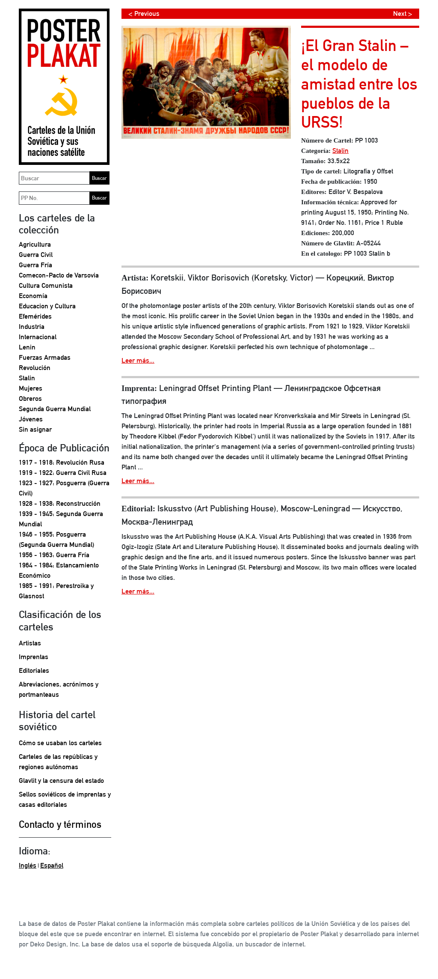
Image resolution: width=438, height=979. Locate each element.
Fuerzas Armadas (45, 357)
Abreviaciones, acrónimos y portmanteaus (58, 689)
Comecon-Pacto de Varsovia (59, 275)
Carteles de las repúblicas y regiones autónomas (58, 761)
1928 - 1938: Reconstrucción (60, 503)
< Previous (144, 13)
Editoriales (34, 670)
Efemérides (35, 316)
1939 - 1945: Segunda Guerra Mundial (61, 519)
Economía (33, 296)
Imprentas (33, 657)
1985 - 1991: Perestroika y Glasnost (56, 591)
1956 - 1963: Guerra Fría (54, 555)
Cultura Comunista (46, 285)
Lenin (27, 347)
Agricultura (35, 244)
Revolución (34, 368)
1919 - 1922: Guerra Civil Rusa (63, 473)
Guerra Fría (35, 265)
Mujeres (30, 388)
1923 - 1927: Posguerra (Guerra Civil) (64, 488)
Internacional (37, 337)
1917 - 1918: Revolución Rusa (61, 462)
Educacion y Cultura (47, 306)
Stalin (27, 378)
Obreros (30, 398)
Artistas (30, 643)
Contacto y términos (60, 824)
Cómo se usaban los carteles (60, 743)
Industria (31, 326)
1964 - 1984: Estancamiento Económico (59, 570)
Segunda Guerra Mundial (55, 409)
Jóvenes (31, 419)
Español (51, 865)
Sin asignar (35, 429)
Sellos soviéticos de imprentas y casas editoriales (65, 799)
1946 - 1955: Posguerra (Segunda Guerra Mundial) (56, 539)
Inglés (27, 865)
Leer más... (137, 360)
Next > (402, 13)
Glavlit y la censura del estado (61, 780)
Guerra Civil (36, 255)
